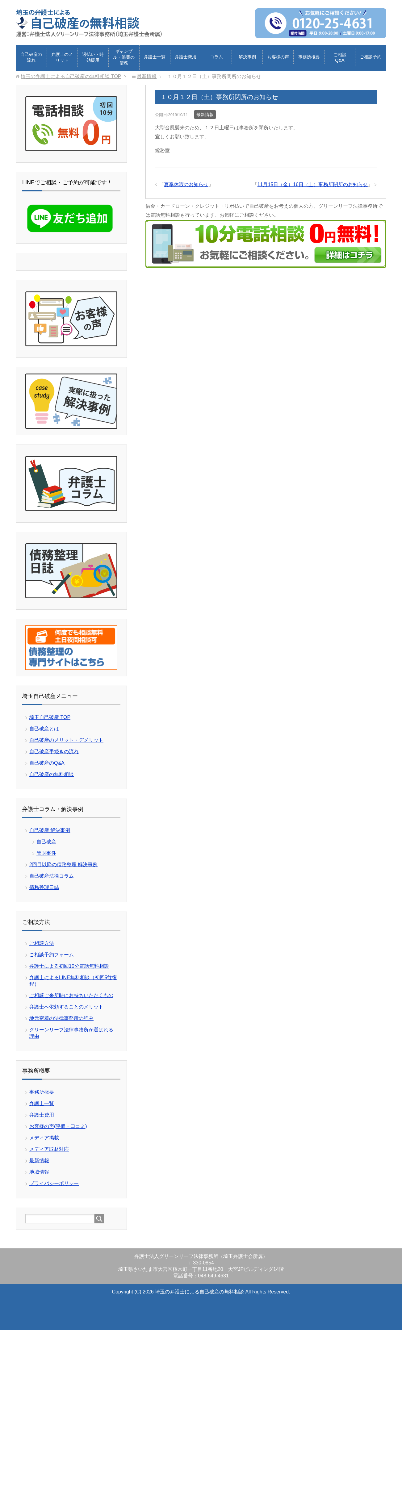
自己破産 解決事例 (49, 830)
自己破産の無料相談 (51, 774)
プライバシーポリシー (54, 1183)
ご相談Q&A (339, 57)
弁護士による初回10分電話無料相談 (69, 966)
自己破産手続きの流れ (54, 751)
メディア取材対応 (49, 1149)
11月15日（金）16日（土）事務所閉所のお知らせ (313, 184)
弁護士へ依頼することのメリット (66, 1006)
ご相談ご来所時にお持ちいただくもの (71, 995)
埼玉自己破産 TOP (49, 717)
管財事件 (46, 853)
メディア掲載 (44, 1137)
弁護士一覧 (154, 56)
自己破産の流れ (31, 57)
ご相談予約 (370, 56)
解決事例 (247, 56)
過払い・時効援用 (93, 57)
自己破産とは (44, 728)
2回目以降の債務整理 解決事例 (63, 864)
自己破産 (46, 841)
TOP (71, 76)
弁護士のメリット (62, 57)
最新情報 (205, 114)
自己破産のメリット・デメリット (66, 740)
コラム (216, 56)
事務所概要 (309, 56)
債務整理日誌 (44, 887)
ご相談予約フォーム (51, 954)
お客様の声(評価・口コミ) (58, 1126)
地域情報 (39, 1172)
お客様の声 (278, 56)
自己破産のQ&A (47, 763)
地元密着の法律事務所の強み (61, 1018)
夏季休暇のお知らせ (186, 184)
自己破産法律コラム (51, 876)
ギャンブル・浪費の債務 (124, 57)
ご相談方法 (41, 943)
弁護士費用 (185, 56)
